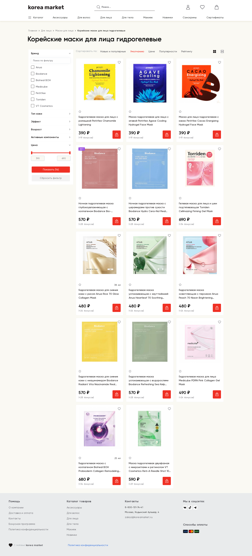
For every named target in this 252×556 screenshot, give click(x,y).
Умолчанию (137, 51)
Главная (32, 30)
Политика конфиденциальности (28, 529)
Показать (48, 169)
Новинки (168, 17)
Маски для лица (64, 30)
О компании (16, 507)
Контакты (15, 518)
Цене (151, 51)
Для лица (106, 17)
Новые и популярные (113, 51)
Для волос (83, 17)
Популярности (168, 51)
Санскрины (190, 17)
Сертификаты (215, 17)
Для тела (127, 17)
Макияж (148, 17)
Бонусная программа (22, 523)
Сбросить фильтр (51, 178)
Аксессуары (60, 17)
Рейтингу (186, 51)
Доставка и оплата (21, 512)
